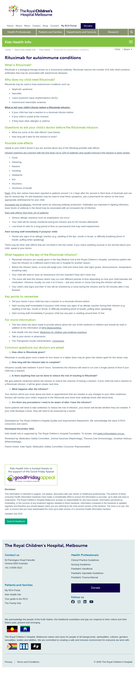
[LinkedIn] (86, 601)
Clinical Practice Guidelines (85, 560)
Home (8, 50)
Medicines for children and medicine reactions (63, 332)
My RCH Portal (12, 590)
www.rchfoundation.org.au (111, 433)
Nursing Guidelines (81, 564)
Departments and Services (81, 32)
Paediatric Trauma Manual (84, 577)
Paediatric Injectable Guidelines (87, 573)
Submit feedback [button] (16, 521)
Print (117, 49)
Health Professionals (19, 32)
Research (113, 32)
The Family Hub (13, 603)
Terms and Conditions (28, 662)
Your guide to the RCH (16, 599)
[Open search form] (131, 32)
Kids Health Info (13, 594)
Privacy (8, 662)
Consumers (58, 341)
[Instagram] (81, 601)
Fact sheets (44, 50)
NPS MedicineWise (51, 327)
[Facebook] (74, 601)
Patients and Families (50, 32)
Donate (95, 587)
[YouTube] (92, 601)
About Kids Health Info (25, 50)
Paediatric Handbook (82, 568)
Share (127, 49)
